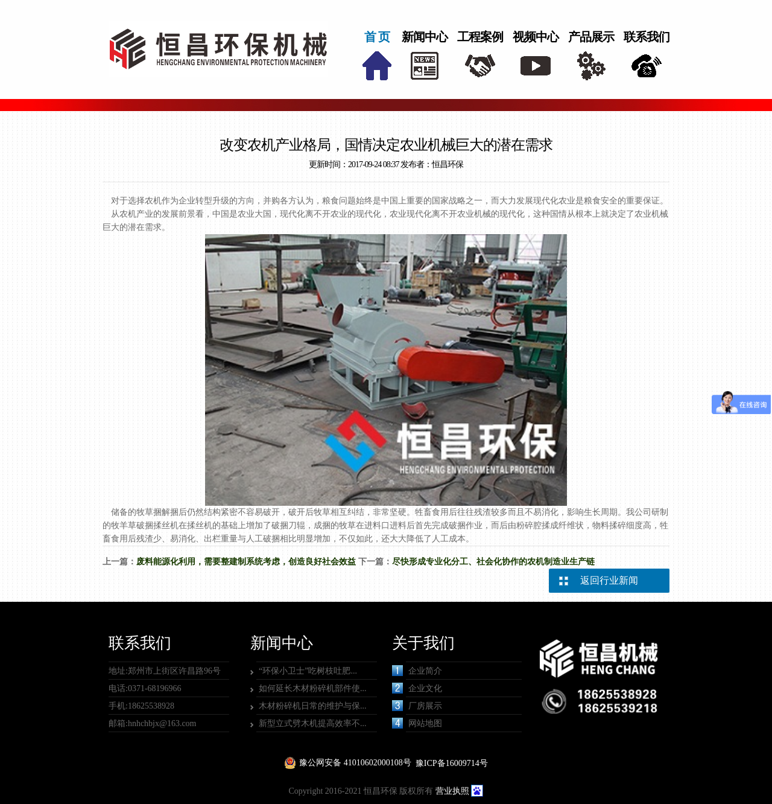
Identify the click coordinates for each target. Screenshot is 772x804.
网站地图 (417, 723)
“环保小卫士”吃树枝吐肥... (308, 670)
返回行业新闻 (609, 580)
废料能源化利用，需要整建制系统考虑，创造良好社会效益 (246, 561)
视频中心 (535, 36)
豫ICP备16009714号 (452, 763)
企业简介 (417, 670)
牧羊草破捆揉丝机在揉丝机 (161, 525)
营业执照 (452, 791)
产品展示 (591, 36)
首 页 (377, 36)
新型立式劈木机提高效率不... (313, 723)
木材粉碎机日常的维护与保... (313, 705)
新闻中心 (425, 36)
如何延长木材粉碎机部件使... (313, 688)
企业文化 (417, 688)
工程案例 (480, 36)
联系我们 (646, 36)
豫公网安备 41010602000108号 (355, 762)
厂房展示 (417, 705)
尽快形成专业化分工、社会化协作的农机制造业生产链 (493, 561)
